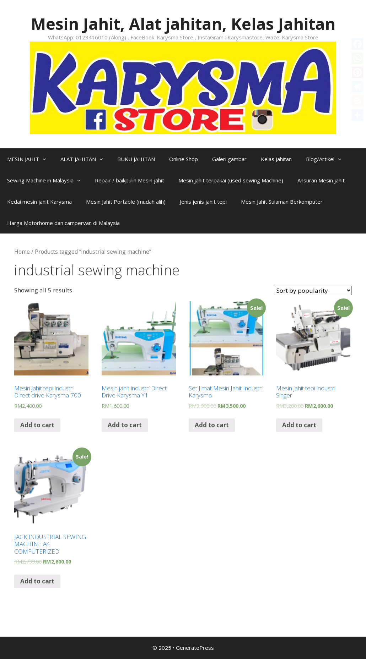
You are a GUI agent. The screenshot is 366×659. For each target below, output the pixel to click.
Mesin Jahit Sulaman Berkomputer (282, 201)
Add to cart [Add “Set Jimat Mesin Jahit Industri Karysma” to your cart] (212, 425)
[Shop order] (313, 290)
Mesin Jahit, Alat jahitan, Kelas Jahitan (183, 23)
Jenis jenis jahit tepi (203, 201)
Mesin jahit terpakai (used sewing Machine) (230, 180)
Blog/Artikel (327, 159)
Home (22, 252)
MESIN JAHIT (30, 159)
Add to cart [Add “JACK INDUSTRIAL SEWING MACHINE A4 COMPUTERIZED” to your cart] (37, 581)
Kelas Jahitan (276, 159)
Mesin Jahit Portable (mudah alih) (126, 201)
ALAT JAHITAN (85, 159)
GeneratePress (195, 647)
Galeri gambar (229, 159)
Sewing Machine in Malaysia (47, 180)
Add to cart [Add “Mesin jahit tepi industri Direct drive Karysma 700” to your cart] (37, 425)
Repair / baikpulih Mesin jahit (129, 180)
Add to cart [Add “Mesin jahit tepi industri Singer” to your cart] (299, 425)
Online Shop (183, 159)
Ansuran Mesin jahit (321, 180)
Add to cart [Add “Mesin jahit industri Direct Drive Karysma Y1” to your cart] (125, 425)
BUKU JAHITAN (136, 159)
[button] (46, 159)
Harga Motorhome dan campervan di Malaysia (63, 222)
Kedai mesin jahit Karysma (39, 201)
